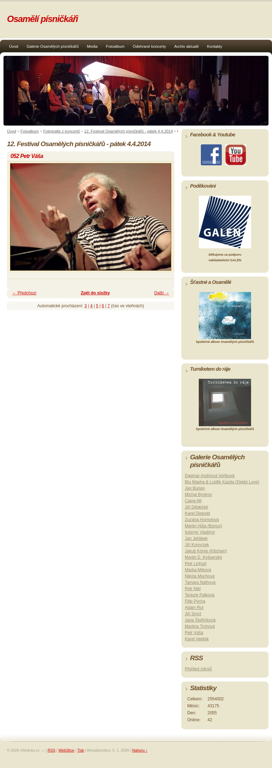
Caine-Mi (193, 500)
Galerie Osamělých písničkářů (52, 46)
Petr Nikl (193, 588)
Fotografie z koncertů (61, 131)
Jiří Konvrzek (197, 544)
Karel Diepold (197, 513)
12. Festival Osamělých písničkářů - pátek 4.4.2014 (128, 131)
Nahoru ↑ (140, 750)
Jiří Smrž (193, 613)
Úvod (13, 46)
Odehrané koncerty (149, 46)
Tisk (80, 750)
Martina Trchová (200, 626)
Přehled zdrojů (198, 669)
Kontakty (214, 46)
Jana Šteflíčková (200, 620)
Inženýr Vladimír (200, 532)
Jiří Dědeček (196, 507)
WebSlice (66, 750)
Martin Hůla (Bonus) (203, 526)
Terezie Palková (199, 595)
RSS (51, 750)
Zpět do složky (95, 293)
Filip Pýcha (195, 601)
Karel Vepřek (197, 639)
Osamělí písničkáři (42, 19)
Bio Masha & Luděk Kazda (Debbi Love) (222, 482)
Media (92, 46)
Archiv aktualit (186, 46)
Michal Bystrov (198, 494)
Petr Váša (194, 632)
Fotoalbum (115, 46)
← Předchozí (24, 293)
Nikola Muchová (199, 576)
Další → (161, 293)
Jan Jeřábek (196, 538)
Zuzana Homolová (202, 519)
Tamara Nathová (200, 582)
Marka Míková (198, 569)
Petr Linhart (195, 563)
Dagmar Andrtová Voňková (210, 475)
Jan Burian (195, 488)
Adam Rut (194, 607)
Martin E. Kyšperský (203, 557)
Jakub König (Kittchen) (206, 551)
